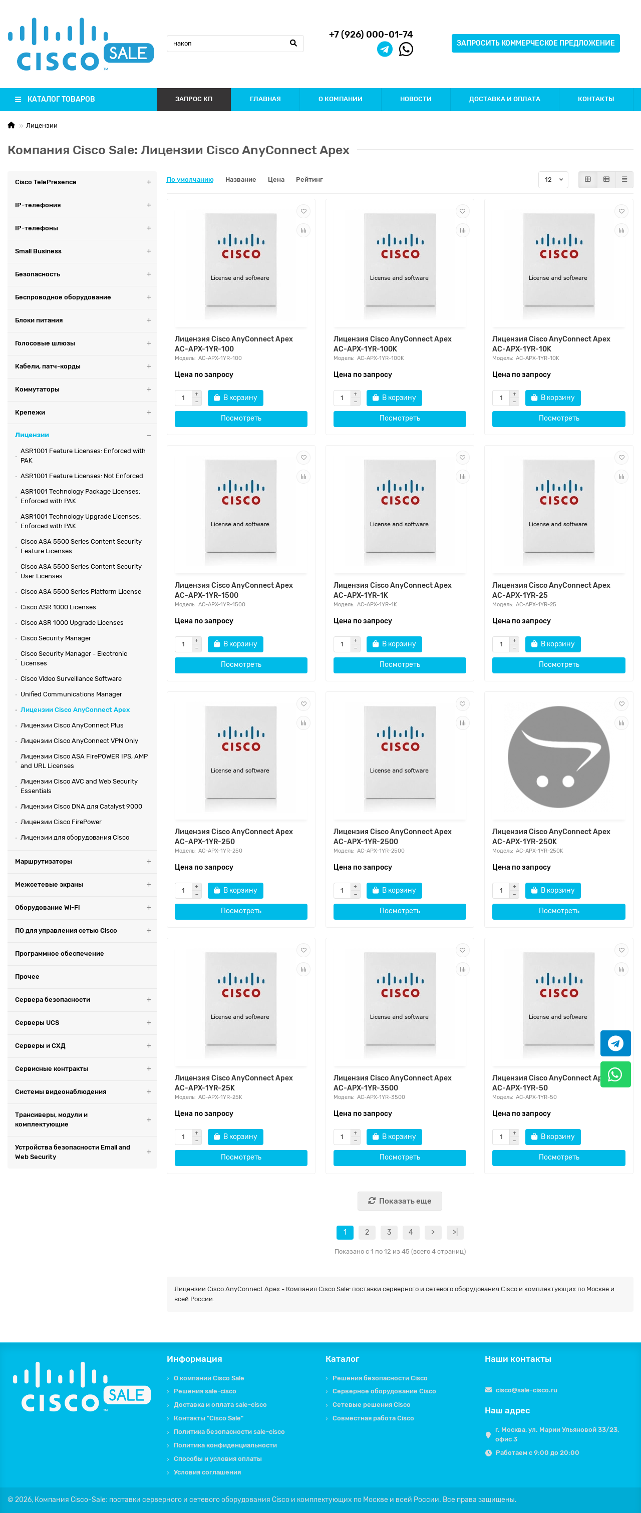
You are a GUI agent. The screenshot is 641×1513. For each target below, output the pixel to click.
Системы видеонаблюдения (86, 1092)
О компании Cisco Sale (209, 1378)
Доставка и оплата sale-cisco (220, 1404)
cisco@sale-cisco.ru (526, 1390)
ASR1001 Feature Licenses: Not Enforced (82, 476)
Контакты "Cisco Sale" (208, 1418)
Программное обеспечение (59, 953)
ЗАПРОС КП (193, 99)
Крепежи (86, 413)
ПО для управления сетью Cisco (86, 931)
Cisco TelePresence (86, 182)
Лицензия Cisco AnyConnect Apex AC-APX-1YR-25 (551, 590)
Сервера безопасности (86, 1000)
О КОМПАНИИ (340, 99)
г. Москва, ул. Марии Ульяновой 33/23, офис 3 (557, 1434)
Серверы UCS (86, 1023)
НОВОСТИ (416, 99)
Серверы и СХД (86, 1046)
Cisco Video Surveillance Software (71, 678)
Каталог (343, 1359)
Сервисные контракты (86, 1069)
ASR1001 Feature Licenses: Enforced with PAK (83, 455)
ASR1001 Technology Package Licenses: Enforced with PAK (80, 496)
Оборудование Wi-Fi (86, 908)
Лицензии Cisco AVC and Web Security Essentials (79, 786)
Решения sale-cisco (205, 1391)
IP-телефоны (86, 228)
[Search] (235, 43)
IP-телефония (86, 205)
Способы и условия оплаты (218, 1458)
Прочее (27, 976)
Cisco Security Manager (56, 638)
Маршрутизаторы (86, 862)
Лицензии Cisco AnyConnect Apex (75, 709)
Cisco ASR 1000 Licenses (58, 607)
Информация (194, 1359)
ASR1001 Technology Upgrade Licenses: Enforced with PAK (81, 521)
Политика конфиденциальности (225, 1445)
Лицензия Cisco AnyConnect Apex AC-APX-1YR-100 (234, 344)
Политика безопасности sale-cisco (229, 1431)
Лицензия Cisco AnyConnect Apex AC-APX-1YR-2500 (393, 837)
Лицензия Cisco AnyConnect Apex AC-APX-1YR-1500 (234, 590)
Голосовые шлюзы (86, 343)
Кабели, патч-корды (86, 366)
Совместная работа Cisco (373, 1418)
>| (455, 1232)
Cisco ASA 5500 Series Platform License (81, 591)
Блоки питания (86, 320)
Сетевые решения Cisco (372, 1404)
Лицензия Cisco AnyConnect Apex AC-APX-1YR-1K (393, 590)
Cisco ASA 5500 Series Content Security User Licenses (81, 571)
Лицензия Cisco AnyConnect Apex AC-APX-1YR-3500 (393, 1083)
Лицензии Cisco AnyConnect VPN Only (79, 740)
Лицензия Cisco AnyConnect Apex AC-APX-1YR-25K (234, 1083)
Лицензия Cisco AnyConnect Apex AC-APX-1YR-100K (393, 344)
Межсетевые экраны (86, 885)
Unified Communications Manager (71, 694)
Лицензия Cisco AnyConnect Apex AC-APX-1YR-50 (551, 1083)
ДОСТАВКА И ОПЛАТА (504, 99)
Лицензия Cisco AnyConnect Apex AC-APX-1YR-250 (234, 837)
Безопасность (86, 274)
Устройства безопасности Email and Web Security (86, 1152)
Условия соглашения (207, 1472)
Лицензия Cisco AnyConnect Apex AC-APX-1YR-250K (551, 837)
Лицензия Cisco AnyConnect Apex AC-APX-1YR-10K (551, 344)
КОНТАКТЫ (596, 99)
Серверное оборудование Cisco (384, 1391)
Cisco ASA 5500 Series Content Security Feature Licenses (81, 546)
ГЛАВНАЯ (265, 99)
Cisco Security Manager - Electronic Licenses (74, 658)
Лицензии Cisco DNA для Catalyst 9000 (81, 806)
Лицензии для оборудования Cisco (75, 837)
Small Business (86, 251)
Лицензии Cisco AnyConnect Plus (72, 725)
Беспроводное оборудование (86, 297)
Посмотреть (241, 418)
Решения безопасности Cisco (380, 1378)
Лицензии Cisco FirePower (61, 822)
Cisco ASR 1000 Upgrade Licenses (72, 622)
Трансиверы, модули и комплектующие (86, 1120)
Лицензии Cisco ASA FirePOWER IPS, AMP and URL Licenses (84, 761)
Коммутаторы (86, 390)
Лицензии (42, 125)
